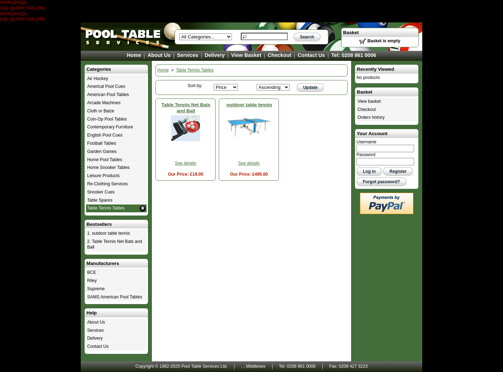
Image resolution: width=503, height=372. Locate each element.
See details (185, 163)
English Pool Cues (104, 135)
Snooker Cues (101, 192)
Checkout (279, 55)
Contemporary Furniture (110, 126)
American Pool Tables (108, 94)
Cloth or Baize (100, 110)
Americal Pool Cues (106, 86)
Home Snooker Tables (108, 167)
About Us (159, 55)
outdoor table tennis (249, 104)
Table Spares (99, 200)
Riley (92, 280)
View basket (369, 101)
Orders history (371, 117)
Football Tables (101, 143)
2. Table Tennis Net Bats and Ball (114, 244)
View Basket (246, 55)
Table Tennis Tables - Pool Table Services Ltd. (123, 36)
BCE (91, 272)
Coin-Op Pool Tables (107, 119)
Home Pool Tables (104, 159)
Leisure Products (103, 175)
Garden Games (102, 151)
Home (134, 55)
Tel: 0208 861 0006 (353, 55)
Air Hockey (97, 78)
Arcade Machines (104, 102)
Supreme (96, 288)
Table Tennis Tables (195, 70)
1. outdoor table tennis (108, 233)
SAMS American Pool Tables (114, 296)
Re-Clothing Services (107, 183)
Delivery (215, 55)
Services (187, 55)
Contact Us (311, 55)
